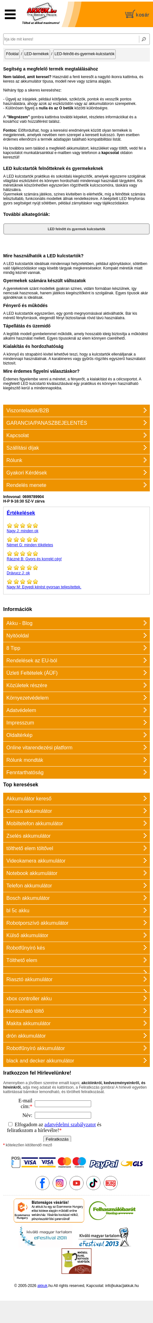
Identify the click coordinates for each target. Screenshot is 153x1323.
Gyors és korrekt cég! (76, 555)
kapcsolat (110, 153)
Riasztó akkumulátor (29, 979)
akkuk (42, 1285)
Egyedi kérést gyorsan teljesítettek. (76, 583)
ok (76, 569)
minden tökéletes (76, 541)
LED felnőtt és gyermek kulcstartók (77, 229)
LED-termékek (36, 54)
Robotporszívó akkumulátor (37, 923)
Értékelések (21, 513)
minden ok (76, 527)
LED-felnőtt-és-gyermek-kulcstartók (84, 54)
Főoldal (12, 54)
